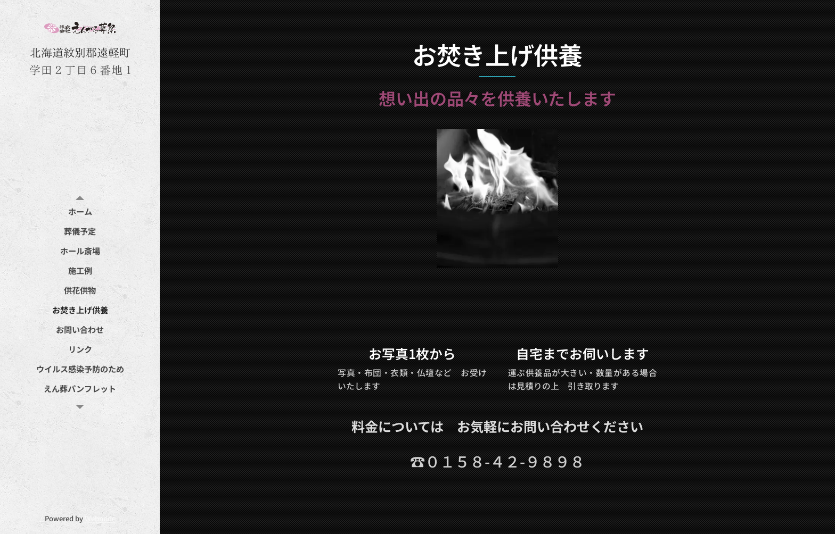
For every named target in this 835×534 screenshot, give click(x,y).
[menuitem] (80, 211)
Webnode (100, 518)
